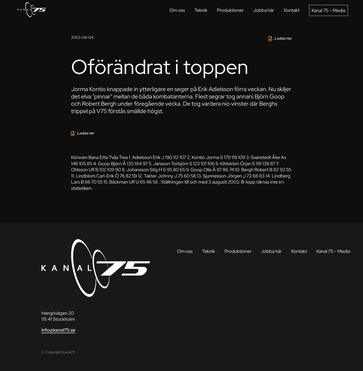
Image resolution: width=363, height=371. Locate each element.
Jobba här (263, 10)
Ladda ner (283, 38)
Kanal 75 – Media (328, 10)
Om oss (177, 10)
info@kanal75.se (58, 330)
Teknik (200, 10)
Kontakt (292, 10)
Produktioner (230, 10)
